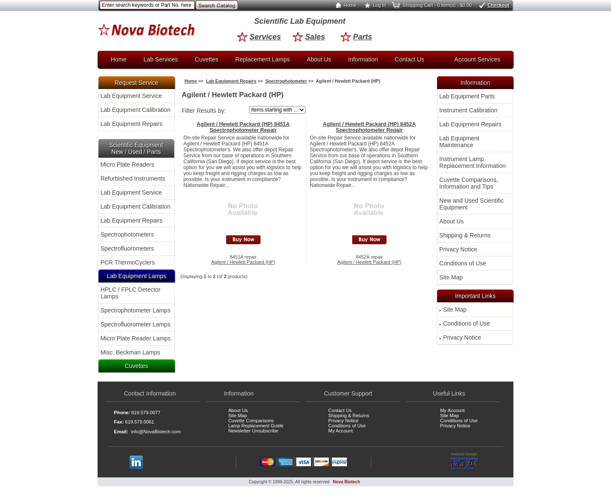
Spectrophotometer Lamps (136, 310)
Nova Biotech (346, 481)
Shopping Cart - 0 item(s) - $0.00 (431, 5)
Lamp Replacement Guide (255, 425)
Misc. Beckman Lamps (130, 352)
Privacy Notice (458, 249)
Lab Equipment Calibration (136, 109)
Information (363, 59)
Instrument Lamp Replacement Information (472, 162)
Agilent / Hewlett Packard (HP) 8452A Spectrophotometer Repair (369, 127)
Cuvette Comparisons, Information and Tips (468, 183)
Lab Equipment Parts (467, 96)
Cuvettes (206, 59)
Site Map (450, 277)
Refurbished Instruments (133, 178)
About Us (319, 59)
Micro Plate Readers (127, 164)
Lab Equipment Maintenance (459, 141)
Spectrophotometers (127, 234)
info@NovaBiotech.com (156, 431)
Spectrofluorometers (127, 248)
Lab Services (160, 59)
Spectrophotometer (286, 81)
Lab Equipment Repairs (132, 123)
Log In (373, 5)
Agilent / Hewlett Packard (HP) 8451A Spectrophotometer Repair (243, 127)
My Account (340, 430)
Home (344, 5)
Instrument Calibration (468, 110)
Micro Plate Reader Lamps (136, 338)
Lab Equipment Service (131, 95)
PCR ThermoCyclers (128, 262)
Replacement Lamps (262, 59)
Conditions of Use (462, 263)
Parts (356, 37)
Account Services (477, 59)
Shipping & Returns (464, 235)
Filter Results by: (204, 110)
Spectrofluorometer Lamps (136, 324)
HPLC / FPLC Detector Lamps (131, 293)
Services (259, 37)
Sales (308, 37)
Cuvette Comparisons (251, 420)
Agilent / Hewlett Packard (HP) (243, 262)
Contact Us (409, 59)
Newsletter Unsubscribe (253, 430)
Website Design (464, 461)
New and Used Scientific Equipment (471, 204)
